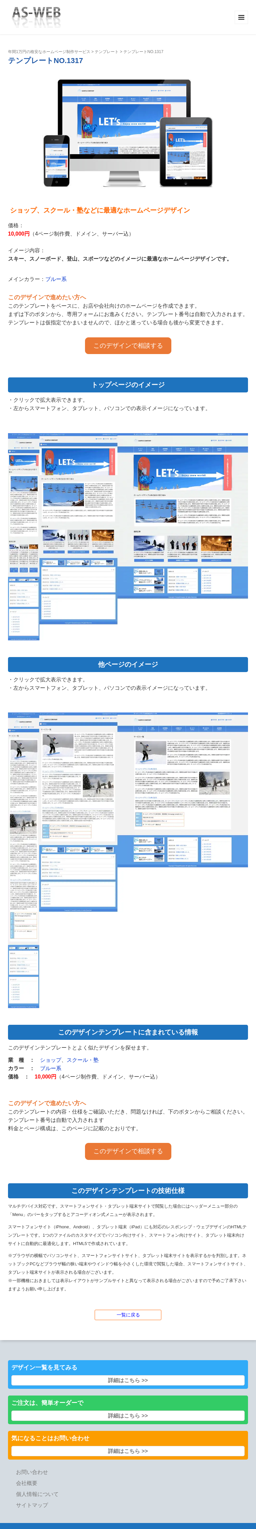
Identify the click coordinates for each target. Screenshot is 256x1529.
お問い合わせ (32, 1472)
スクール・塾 (83, 1060)
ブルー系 (56, 279)
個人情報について (37, 1494)
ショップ (50, 1060)
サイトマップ (32, 1505)
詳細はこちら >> (128, 1380)
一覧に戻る (128, 1314)
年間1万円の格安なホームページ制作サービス (49, 51)
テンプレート (107, 51)
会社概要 (26, 1483)
